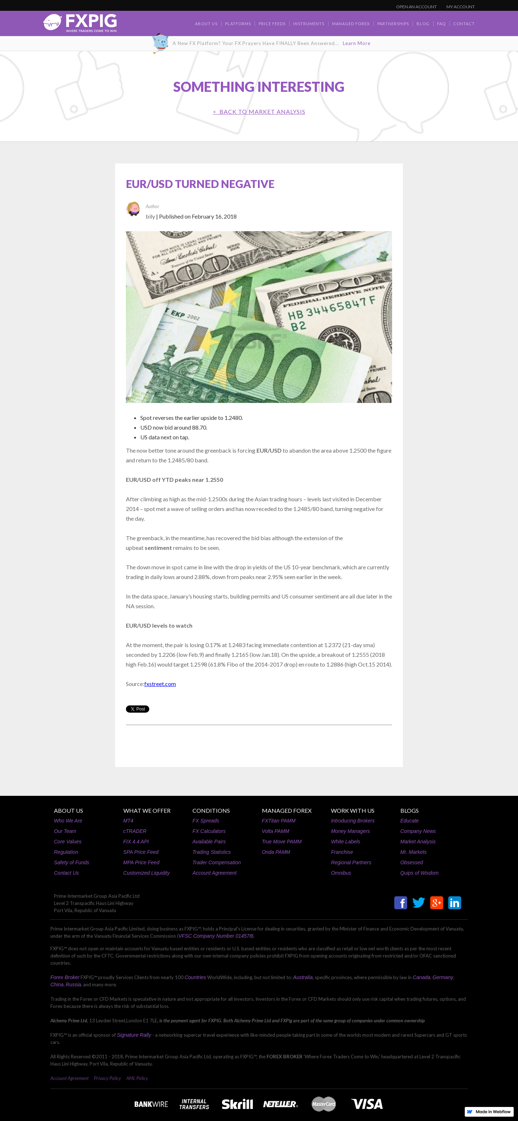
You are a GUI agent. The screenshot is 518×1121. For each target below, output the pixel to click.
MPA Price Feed (141, 862)
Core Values (68, 841)
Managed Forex (351, 23)
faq (441, 23)
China (57, 984)
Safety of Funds (71, 862)
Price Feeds (272, 23)
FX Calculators (209, 831)
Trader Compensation (216, 862)
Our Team (65, 831)
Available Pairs (209, 841)
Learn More (357, 43)
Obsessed (411, 862)
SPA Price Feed (141, 852)
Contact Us (66, 873)
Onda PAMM (276, 852)
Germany (442, 977)
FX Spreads (205, 821)
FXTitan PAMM (279, 821)
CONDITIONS (211, 810)
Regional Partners (351, 862)
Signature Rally (134, 1035)
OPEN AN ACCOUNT (416, 6)
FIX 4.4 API (136, 841)
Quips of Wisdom (419, 873)
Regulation (66, 852)
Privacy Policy (107, 1078)
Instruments (308, 23)
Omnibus (341, 873)
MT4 (128, 821)
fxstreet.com (160, 683)
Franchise (342, 852)
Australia (303, 977)
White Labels (345, 841)
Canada (421, 977)
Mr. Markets (413, 852)
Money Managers (350, 831)
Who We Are (68, 821)
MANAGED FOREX (287, 810)
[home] (80, 25)
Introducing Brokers (352, 821)
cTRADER (135, 831)
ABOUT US (68, 810)
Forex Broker (64, 977)
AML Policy (137, 1078)
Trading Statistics (211, 852)
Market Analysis (418, 841)
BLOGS (409, 810)
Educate (409, 821)
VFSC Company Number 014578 (215, 936)
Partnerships (393, 23)
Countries (195, 977)
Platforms (238, 23)
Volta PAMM (275, 831)
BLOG (423, 23)
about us (206, 23)
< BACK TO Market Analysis (259, 111)
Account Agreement (214, 873)
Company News (418, 831)
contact (464, 23)
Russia (73, 984)
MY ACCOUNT (460, 6)
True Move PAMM (282, 841)
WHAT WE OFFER (147, 810)
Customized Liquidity (146, 873)
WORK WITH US (352, 810)
